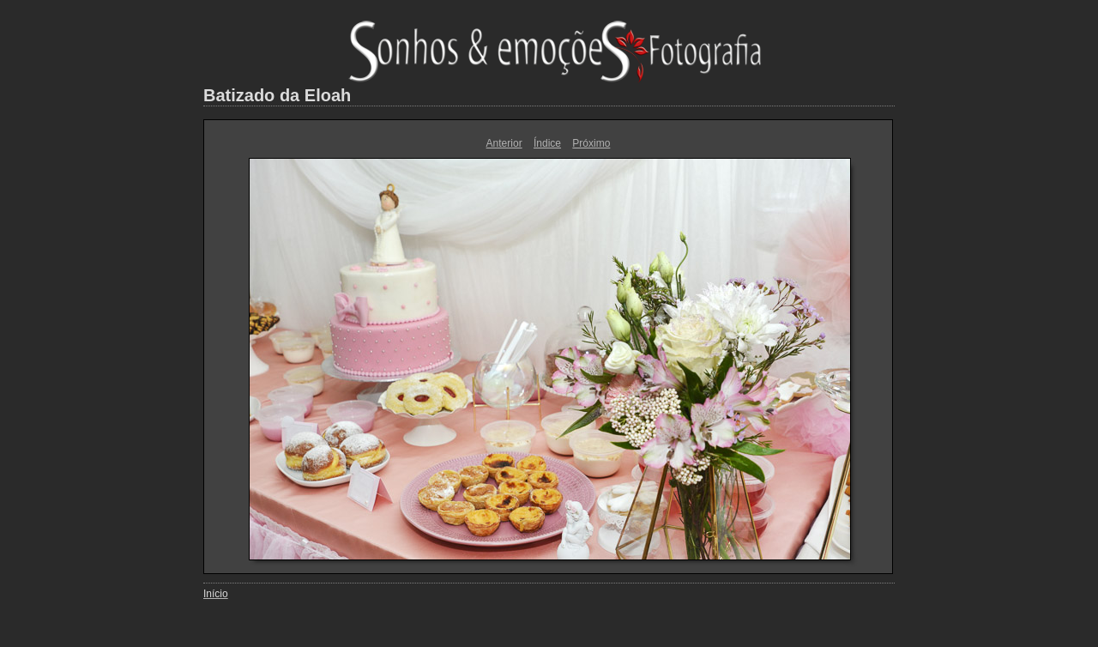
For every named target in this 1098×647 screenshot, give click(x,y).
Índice (547, 143)
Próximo (591, 143)
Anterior (504, 143)
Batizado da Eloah (277, 95)
